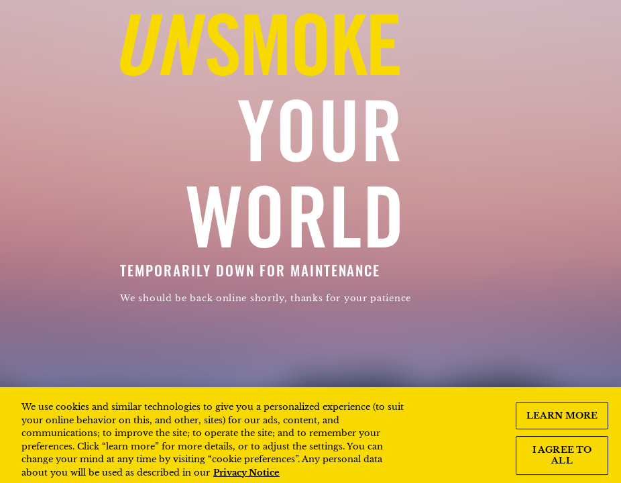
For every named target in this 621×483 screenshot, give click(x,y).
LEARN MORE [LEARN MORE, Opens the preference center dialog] (562, 420)
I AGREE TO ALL (561, 460)
